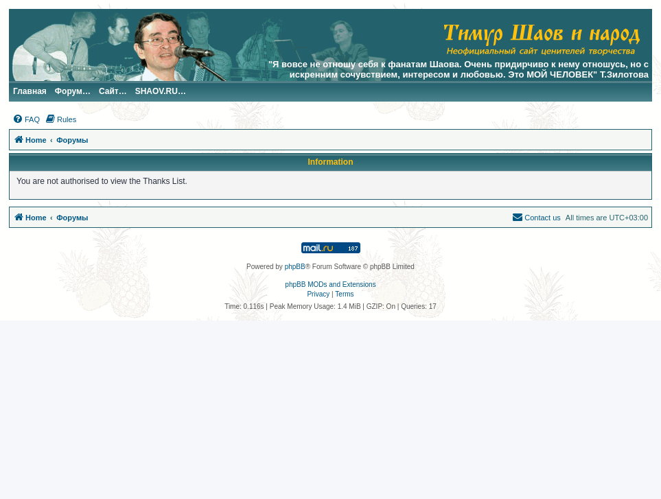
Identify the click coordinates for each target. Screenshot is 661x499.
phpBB (295, 266)
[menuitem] (26, 119)
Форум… (73, 91)
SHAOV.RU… (160, 91)
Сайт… (113, 91)
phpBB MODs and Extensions (330, 284)
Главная (30, 91)
